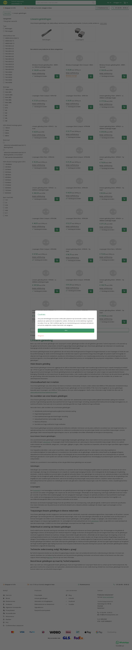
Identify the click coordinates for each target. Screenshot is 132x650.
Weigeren (41, 336)
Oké (66, 330)
